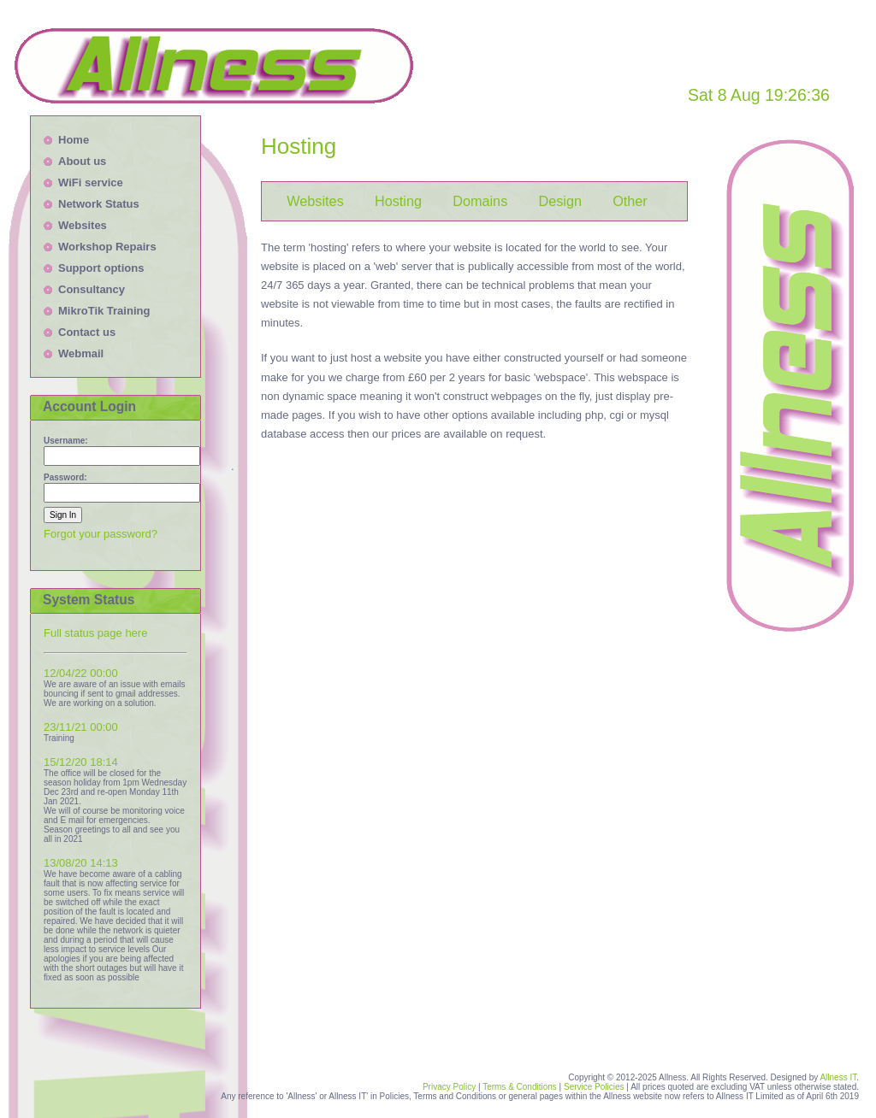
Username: (66, 440)
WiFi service (90, 182)
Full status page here (95, 633)
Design (560, 201)
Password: (65, 477)
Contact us (86, 332)
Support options (101, 268)
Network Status (98, 203)
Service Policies (595, 1087)
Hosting (398, 201)
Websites (82, 225)
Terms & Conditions (519, 1087)
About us (82, 161)
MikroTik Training (104, 310)
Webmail (81, 353)
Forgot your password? (100, 533)
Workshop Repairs (107, 246)
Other (630, 201)
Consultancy (91, 289)
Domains (480, 201)
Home (73, 139)
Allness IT (838, 1077)
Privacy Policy (449, 1087)
